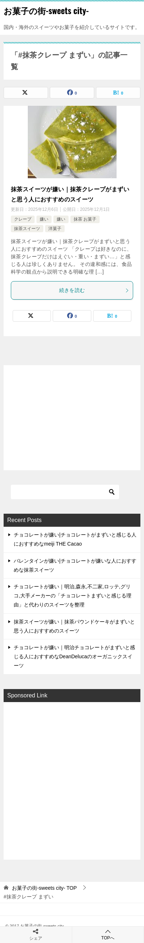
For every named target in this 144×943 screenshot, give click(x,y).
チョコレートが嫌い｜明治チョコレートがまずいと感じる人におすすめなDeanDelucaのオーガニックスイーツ (74, 656)
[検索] (65, 492)
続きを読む (94, 290)
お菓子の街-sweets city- (46, 10)
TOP (44, 888)
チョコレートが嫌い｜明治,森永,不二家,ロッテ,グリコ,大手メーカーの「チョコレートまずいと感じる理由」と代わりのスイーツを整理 (72, 596)
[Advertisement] (72, 780)
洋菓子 (54, 228)
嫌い (44, 219)
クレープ (22, 219)
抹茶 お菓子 (85, 219)
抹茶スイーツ (27, 228)
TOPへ (108, 934)
